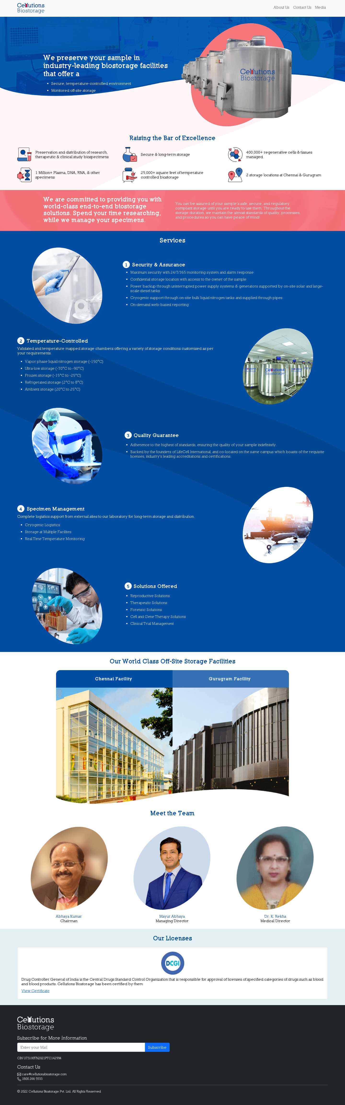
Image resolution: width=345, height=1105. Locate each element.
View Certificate (36, 991)
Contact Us (302, 7)
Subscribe (157, 1047)
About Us (281, 7)
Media (320, 7)
